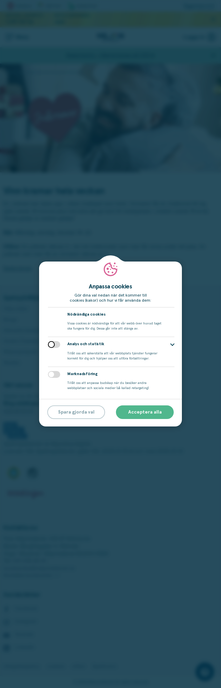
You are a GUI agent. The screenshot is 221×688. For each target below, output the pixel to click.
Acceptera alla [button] (145, 412)
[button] (172, 344)
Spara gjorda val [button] (76, 412)
